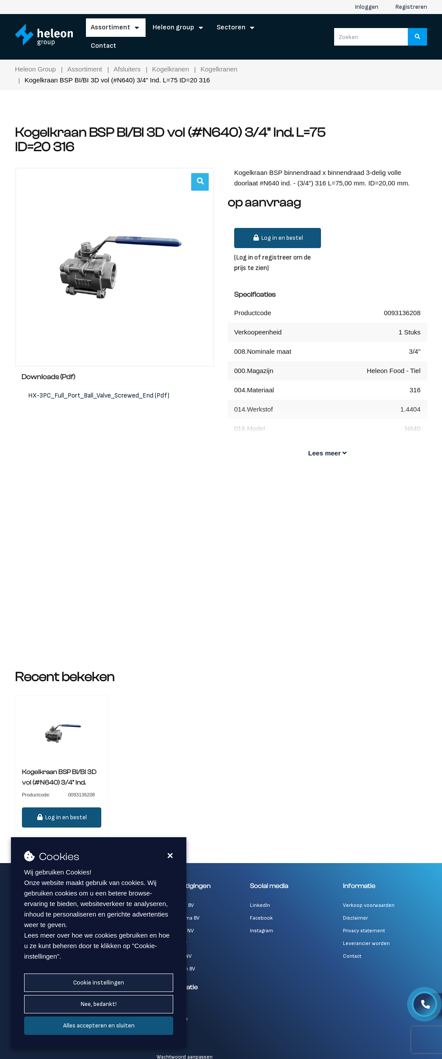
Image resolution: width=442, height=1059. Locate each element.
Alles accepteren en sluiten (99, 1025)
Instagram (261, 931)
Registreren (411, 7)
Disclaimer (355, 918)
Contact (103, 46)
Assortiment (110, 27)
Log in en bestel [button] (277, 238)
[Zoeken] (418, 37)
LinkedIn (260, 905)
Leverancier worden (366, 943)
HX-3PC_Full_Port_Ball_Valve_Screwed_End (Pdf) (98, 395)
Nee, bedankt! (99, 1004)
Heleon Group (173, 27)
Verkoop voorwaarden (369, 905)
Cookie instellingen (98, 982)
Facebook (261, 918)
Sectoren (231, 27)
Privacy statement (364, 931)
